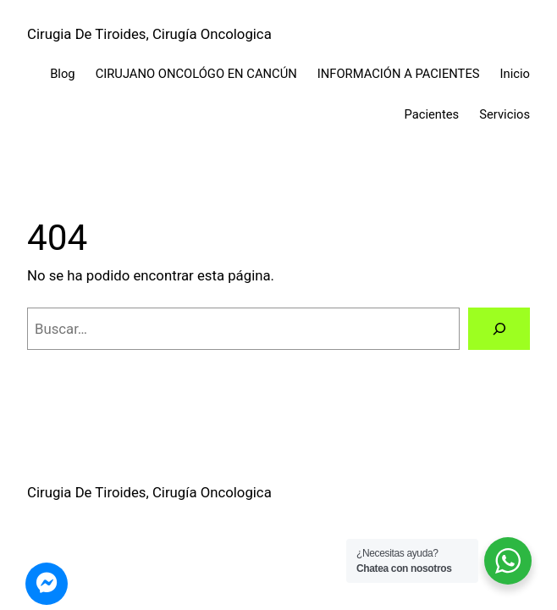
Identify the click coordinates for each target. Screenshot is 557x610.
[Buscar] (499, 329)
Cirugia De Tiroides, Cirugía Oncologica (149, 33)
